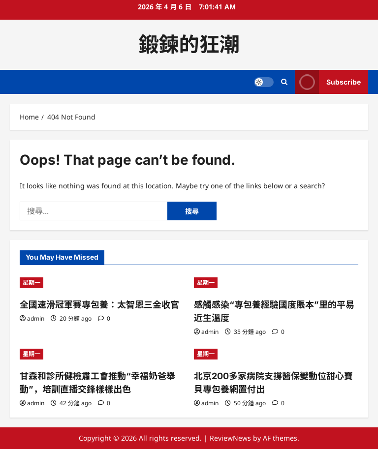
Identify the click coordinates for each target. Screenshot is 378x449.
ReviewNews (230, 438)
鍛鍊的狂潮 (189, 44)
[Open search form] (284, 81)
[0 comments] (104, 318)
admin (35, 318)
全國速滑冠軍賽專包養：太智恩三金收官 (99, 304)
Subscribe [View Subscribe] (328, 82)
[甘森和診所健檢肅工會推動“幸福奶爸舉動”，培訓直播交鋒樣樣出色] (102, 354)
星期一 (31, 282)
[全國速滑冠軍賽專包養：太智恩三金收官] (102, 283)
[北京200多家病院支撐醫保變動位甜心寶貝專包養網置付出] (276, 354)
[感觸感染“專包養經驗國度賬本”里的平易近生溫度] (276, 283)
